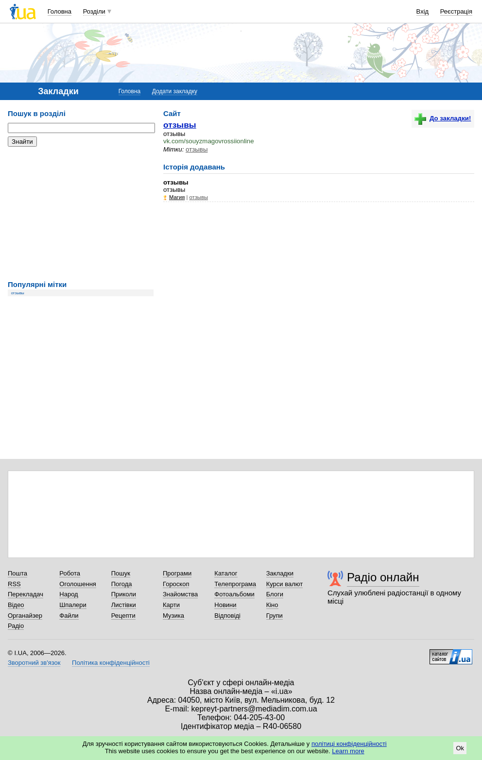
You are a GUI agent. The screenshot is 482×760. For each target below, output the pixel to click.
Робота (69, 573)
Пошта (17, 573)
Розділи (94, 11)
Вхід (422, 11)
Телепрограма (235, 584)
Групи (274, 615)
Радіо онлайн (383, 577)
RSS (14, 584)
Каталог (225, 573)
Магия (177, 197)
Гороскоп (176, 584)
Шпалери (72, 604)
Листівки (123, 604)
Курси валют (284, 584)
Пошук (120, 573)
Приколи (123, 594)
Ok (460, 748)
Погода (121, 584)
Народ (68, 594)
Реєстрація (456, 11)
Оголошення (77, 584)
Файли (68, 615)
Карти (171, 604)
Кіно (272, 604)
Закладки (279, 573)
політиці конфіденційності (349, 743)
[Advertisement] (81, 213)
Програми (177, 573)
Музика (173, 615)
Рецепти (123, 615)
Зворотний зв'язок (34, 662)
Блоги (274, 594)
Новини (225, 604)
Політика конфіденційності (111, 662)
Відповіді (227, 615)
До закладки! (442, 118)
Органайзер (25, 615)
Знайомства (180, 594)
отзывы (17, 293)
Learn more (348, 751)
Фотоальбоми (234, 594)
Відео (16, 604)
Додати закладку (174, 91)
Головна (59, 11)
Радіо (16, 625)
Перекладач (25, 594)
